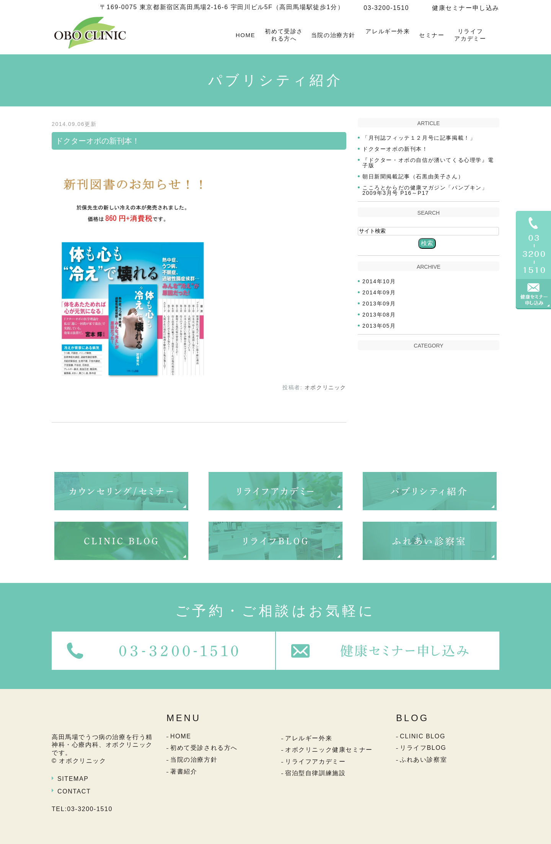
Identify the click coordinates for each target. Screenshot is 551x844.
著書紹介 (183, 771)
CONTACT (74, 791)
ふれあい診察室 (423, 759)
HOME (245, 35)
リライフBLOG (423, 747)
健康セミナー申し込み (465, 8)
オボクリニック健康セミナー (329, 749)
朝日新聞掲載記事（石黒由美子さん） (413, 176)
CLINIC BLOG (422, 736)
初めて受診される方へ (284, 35)
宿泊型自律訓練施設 (315, 773)
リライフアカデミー (470, 35)
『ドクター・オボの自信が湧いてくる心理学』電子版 (428, 162)
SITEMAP (72, 778)
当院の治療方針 (333, 35)
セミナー (431, 35)
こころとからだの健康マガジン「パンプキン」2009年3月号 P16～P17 (425, 190)
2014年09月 (379, 292)
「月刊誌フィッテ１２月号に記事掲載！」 (419, 138)
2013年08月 (379, 315)
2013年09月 (379, 303)
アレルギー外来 (387, 31)
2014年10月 (379, 281)
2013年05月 (379, 326)
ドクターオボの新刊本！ (97, 141)
